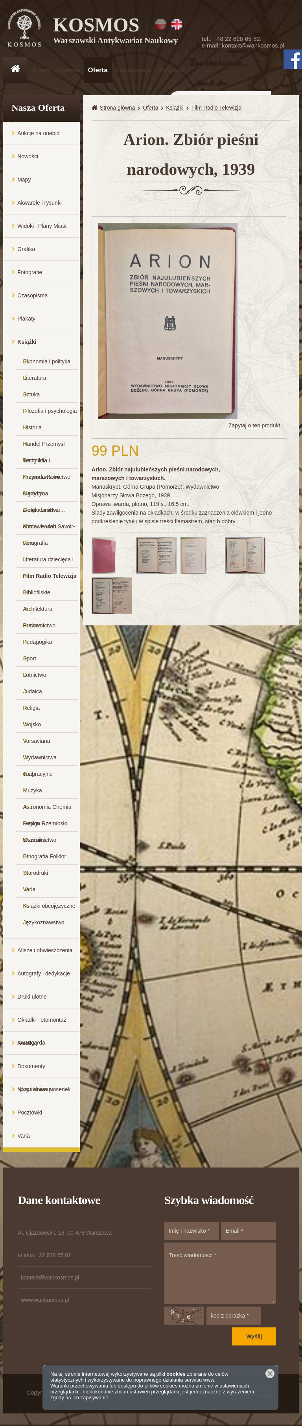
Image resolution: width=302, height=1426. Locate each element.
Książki (26, 342)
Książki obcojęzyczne (49, 907)
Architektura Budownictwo (39, 612)
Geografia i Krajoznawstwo (41, 463)
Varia (29, 890)
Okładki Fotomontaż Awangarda (41, 1024)
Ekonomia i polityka (47, 362)
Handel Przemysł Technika (44, 447)
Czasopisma (32, 296)
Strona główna (117, 108)
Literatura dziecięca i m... (48, 562)
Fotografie (29, 273)
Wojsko (32, 725)
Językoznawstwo (43, 923)
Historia (32, 428)
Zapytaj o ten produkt (254, 426)
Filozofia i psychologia (50, 412)
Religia (31, 709)
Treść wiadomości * (220, 1274)
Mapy (24, 180)
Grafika (26, 250)
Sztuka (31, 395)
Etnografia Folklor (44, 857)
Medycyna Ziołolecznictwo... (44, 496)
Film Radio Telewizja (50, 577)
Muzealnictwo (40, 841)
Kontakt (171, 70)
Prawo (31, 626)
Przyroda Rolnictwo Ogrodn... (47, 480)
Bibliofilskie (36, 593)
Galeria (68, 70)
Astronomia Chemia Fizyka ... (47, 810)
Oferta (98, 70)
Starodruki (35, 874)
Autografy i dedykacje (43, 974)
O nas (40, 70)
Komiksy (27, 1044)
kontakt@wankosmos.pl (253, 45)
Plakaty (26, 319)
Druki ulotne (32, 997)
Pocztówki (29, 1113)
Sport (29, 659)
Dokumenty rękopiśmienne (35, 1071)
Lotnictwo (34, 676)
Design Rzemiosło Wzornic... (45, 826)
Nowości (27, 157)
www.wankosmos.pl (45, 1301)
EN (177, 24)
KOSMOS (115, 31)
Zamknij (269, 1373)
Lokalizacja (133, 70)
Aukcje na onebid (38, 134)
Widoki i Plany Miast (41, 227)
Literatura (34, 379)
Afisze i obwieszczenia (44, 951)
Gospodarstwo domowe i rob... (42, 513)
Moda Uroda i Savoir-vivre (49, 529)
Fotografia (35, 544)
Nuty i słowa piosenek (43, 1090)
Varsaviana (36, 742)
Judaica (32, 692)
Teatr (29, 775)
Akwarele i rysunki (39, 203)
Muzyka (32, 791)
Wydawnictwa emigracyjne (40, 760)
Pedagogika (37, 643)
